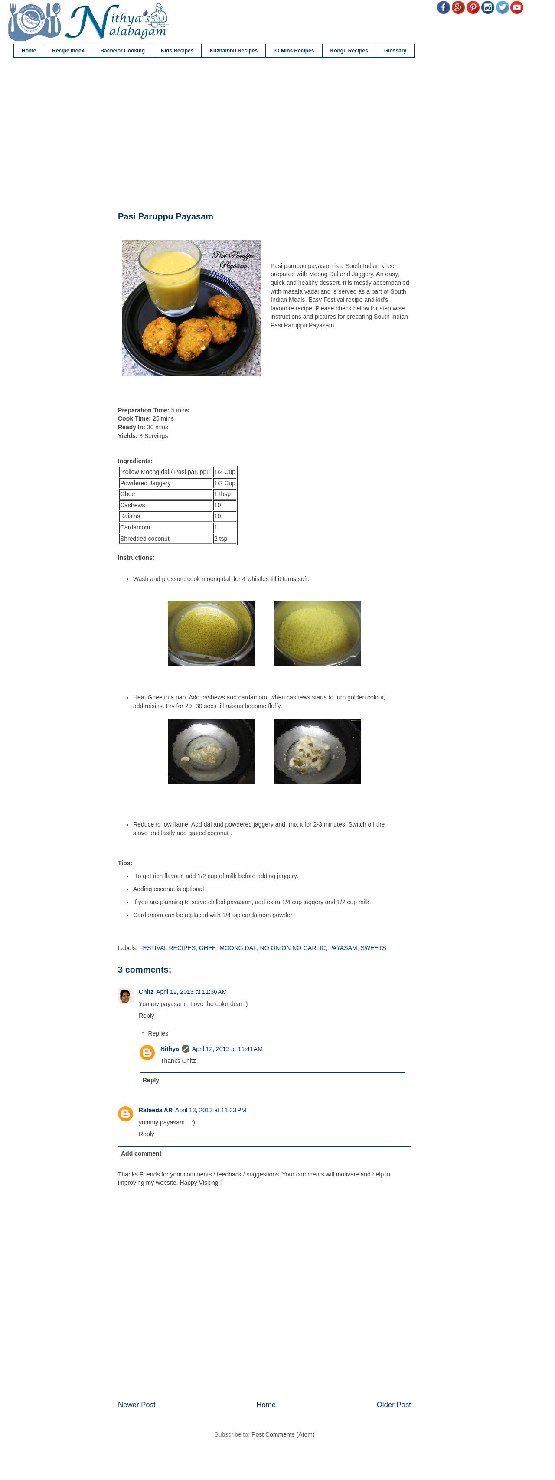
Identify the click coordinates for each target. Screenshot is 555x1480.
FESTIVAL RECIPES (167, 947)
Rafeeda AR (156, 1110)
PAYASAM (343, 947)
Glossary (395, 51)
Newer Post (137, 1405)
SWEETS (373, 947)
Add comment (141, 1153)
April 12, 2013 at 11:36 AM (191, 991)
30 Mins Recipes (294, 51)
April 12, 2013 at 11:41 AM (227, 1048)
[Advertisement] (264, 135)
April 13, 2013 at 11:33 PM (210, 1110)
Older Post (394, 1405)
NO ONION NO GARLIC (293, 947)
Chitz (146, 991)
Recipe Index (68, 51)
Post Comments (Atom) (282, 1434)
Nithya (169, 1048)
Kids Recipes (177, 51)
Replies (158, 1033)
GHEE (207, 947)
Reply (146, 1015)
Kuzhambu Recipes (233, 51)
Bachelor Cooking (122, 51)
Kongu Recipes (349, 51)
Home (29, 51)
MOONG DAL (238, 947)
